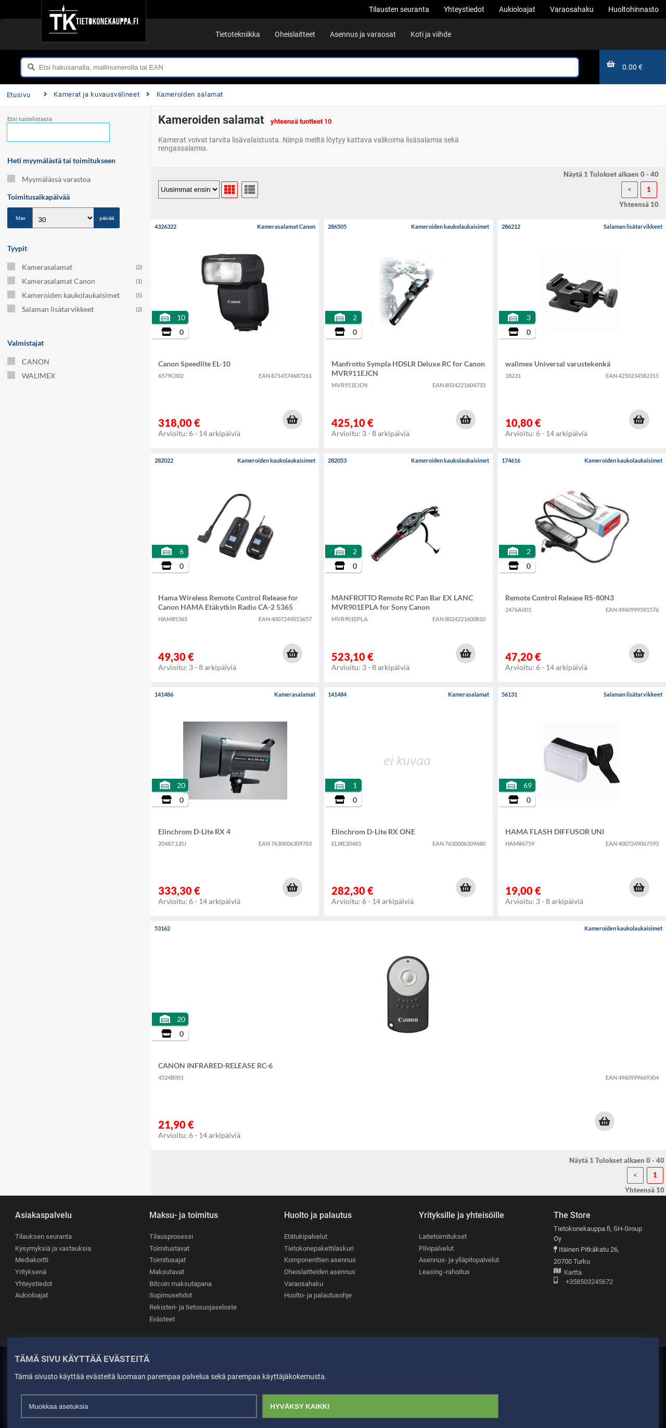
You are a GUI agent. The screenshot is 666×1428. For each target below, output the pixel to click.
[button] (292, 419)
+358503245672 (583, 1282)
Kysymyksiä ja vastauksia (53, 1248)
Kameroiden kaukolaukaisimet (74, 295)
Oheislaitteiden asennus (319, 1272)
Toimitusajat (167, 1260)
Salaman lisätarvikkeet (74, 309)
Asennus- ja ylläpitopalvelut (459, 1260)
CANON (28, 361)
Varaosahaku (303, 1284)
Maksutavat (166, 1272)
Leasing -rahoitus (444, 1272)
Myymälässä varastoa (49, 179)
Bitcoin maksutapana (180, 1284)
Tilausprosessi (171, 1236)
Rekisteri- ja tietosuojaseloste (193, 1307)
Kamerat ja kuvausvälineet (91, 94)
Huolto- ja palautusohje (318, 1295)
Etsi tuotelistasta (29, 119)
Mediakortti (31, 1260)
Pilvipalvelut (436, 1248)
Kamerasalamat (74, 267)
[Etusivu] (93, 21)
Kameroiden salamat (184, 94)
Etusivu (18, 95)
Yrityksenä (30, 1272)
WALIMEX (31, 375)
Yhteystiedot (33, 1284)
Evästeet (162, 1319)
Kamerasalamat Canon (74, 281)
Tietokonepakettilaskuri (319, 1248)
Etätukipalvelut (305, 1236)
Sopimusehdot (170, 1295)
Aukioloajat (31, 1295)
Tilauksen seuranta (43, 1236)
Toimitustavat (169, 1248)
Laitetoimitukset (443, 1236)
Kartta (568, 1273)
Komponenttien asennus (320, 1260)
